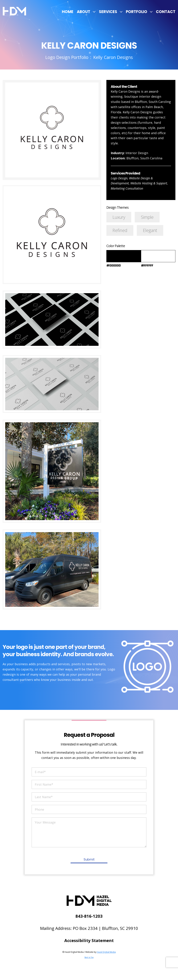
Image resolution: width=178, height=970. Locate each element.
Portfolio (136, 11)
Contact (165, 11)
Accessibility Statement (89, 940)
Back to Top (89, 957)
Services (108, 11)
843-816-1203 (89, 916)
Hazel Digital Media (106, 952)
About (83, 11)
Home (67, 11)
